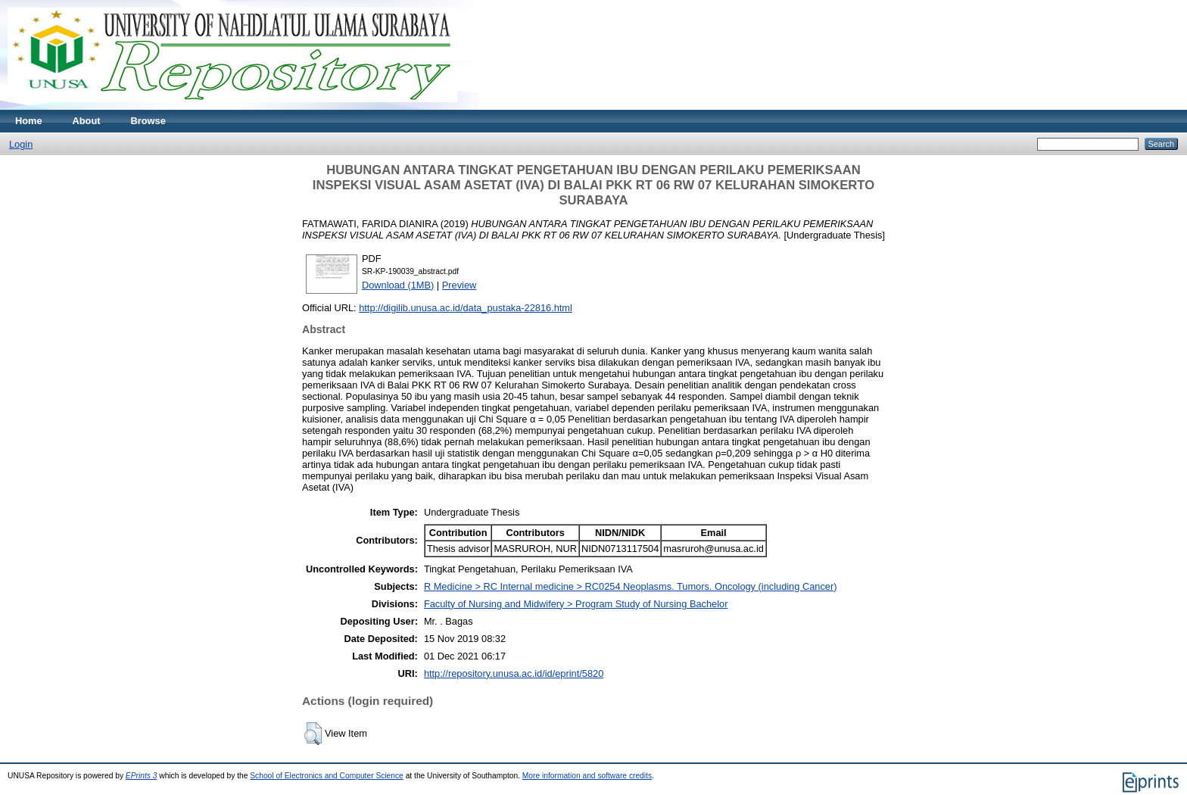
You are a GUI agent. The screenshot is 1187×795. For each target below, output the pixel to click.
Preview (459, 285)
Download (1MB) (398, 285)
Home (28, 120)
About (87, 120)
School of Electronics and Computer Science (326, 776)
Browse (148, 120)
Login (21, 144)
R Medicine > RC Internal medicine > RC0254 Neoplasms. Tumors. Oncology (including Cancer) (630, 586)
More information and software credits (587, 776)
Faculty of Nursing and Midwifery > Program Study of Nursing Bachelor (576, 604)
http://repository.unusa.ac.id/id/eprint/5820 (513, 673)
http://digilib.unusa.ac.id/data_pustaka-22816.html (465, 307)
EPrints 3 (141, 776)
